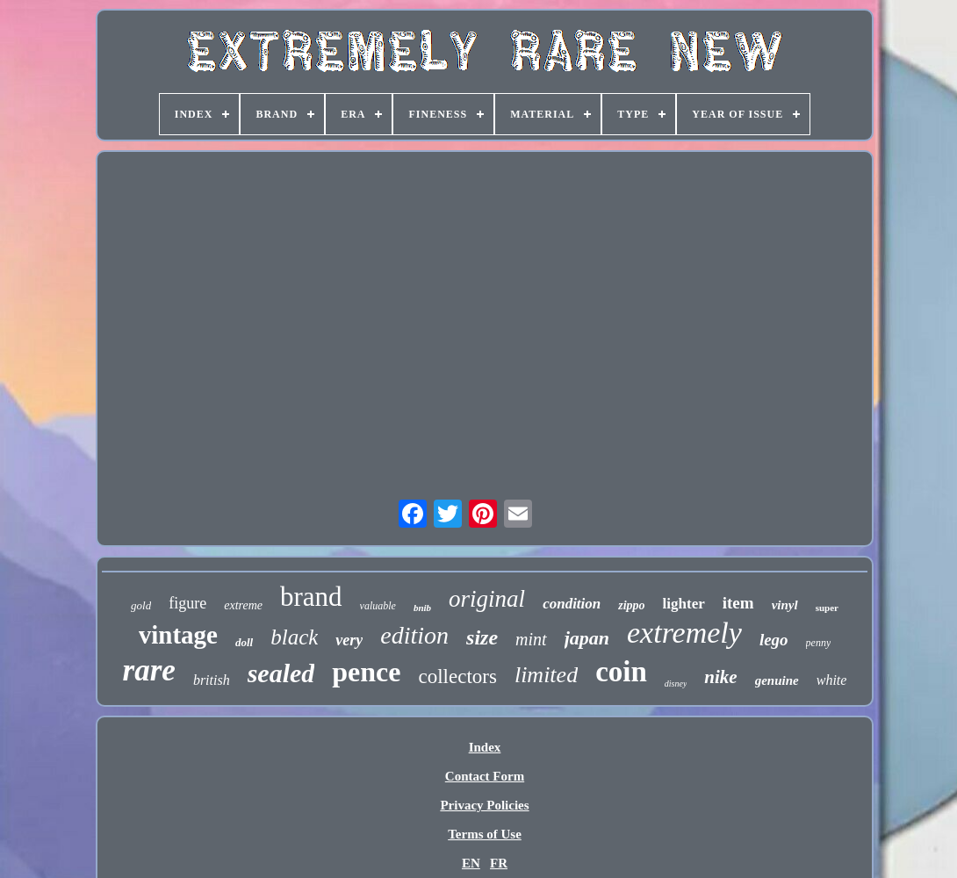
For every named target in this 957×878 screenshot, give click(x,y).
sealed (281, 672)
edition (414, 635)
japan (587, 638)
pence (366, 671)
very (349, 640)
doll (244, 642)
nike (720, 676)
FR (498, 863)
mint (531, 639)
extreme (243, 605)
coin (621, 671)
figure (187, 603)
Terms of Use (485, 834)
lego (773, 639)
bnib (422, 607)
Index (485, 747)
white (832, 680)
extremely (684, 632)
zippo (631, 605)
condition (572, 603)
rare (149, 670)
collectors (458, 676)
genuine (777, 680)
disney (676, 683)
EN (471, 863)
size (482, 637)
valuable (378, 606)
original (487, 599)
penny (818, 643)
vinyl (785, 605)
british (211, 680)
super (827, 607)
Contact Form (484, 776)
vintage (178, 635)
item (738, 603)
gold (141, 605)
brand (311, 596)
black (294, 637)
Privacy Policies (484, 805)
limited (546, 674)
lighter (684, 603)
